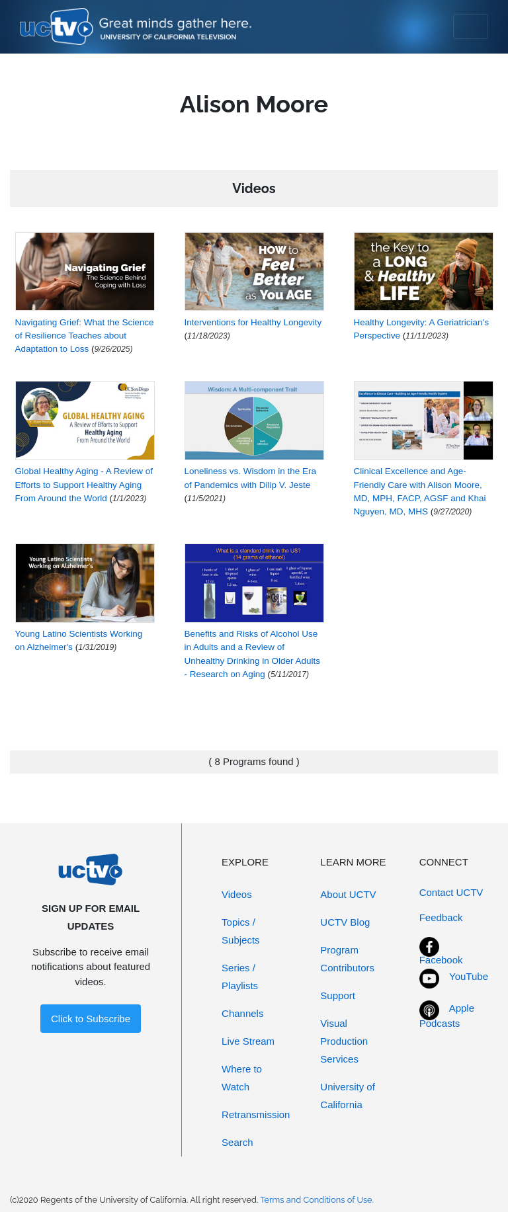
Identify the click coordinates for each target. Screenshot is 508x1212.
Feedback (441, 917)
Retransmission (256, 1114)
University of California (347, 1095)
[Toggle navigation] (470, 26)
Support (337, 995)
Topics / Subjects (241, 931)
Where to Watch (242, 1077)
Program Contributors (347, 958)
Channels (242, 1013)
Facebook (441, 959)
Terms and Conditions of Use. (317, 1200)
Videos (237, 894)
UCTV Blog (345, 922)
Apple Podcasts (446, 1015)
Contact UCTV (451, 892)
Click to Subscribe (90, 1018)
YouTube (468, 976)
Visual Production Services (344, 1041)
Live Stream (248, 1041)
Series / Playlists (240, 976)
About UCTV (348, 894)
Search (237, 1142)
